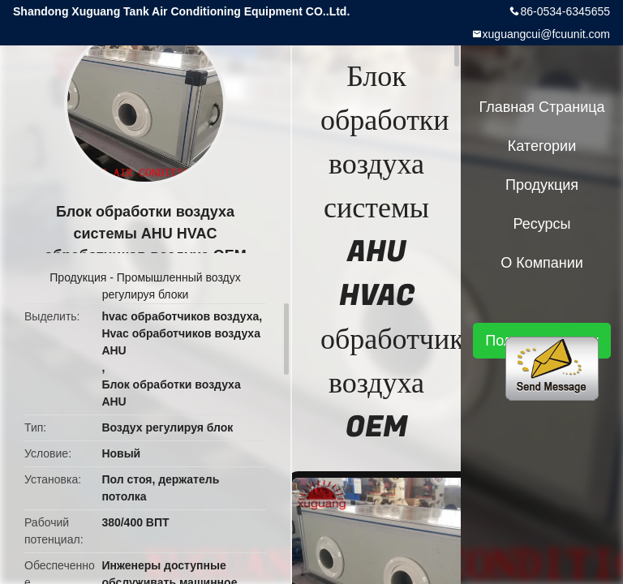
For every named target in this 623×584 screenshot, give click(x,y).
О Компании (542, 263)
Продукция (77, 277)
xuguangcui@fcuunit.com (546, 34)
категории (542, 146)
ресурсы (542, 224)
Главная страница (541, 107)
